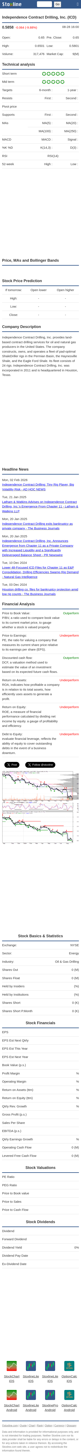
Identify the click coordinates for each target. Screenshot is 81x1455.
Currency (59, 1425)
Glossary (71, 1425)
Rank (40, 1425)
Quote (23, 1425)
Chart (32, 1425)
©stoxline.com (10, 1425)
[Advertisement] (40, 212)
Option (48, 1425)
